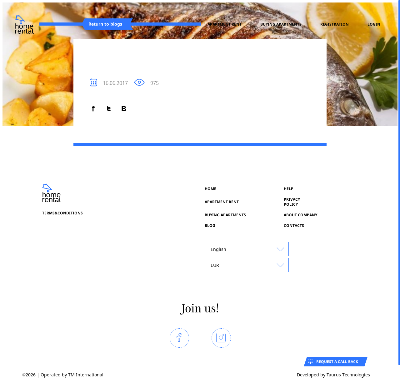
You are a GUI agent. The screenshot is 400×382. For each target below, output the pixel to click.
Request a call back (337, 361)
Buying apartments (281, 24)
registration (334, 24)
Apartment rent (225, 24)
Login (374, 24)
